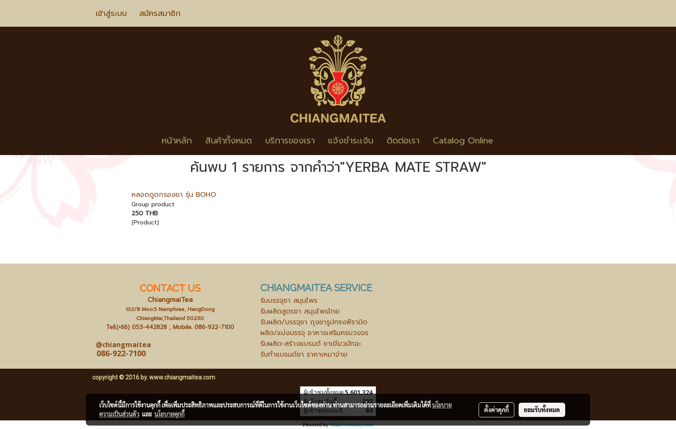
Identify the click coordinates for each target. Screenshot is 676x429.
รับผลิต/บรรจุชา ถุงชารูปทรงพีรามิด (313, 322)
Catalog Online (463, 140)
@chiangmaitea (123, 344)
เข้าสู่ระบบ (111, 13)
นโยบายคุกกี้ (169, 414)
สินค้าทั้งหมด (228, 140)
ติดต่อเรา (403, 140)
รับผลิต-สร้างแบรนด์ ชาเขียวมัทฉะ (310, 344)
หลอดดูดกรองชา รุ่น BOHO (173, 195)
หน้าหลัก (177, 140)
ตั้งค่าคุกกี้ (496, 409)
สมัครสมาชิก (160, 13)
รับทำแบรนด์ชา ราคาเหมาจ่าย (303, 354)
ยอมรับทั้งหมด (542, 409)
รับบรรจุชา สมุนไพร (288, 300)
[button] (512, 140)
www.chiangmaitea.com (182, 377)
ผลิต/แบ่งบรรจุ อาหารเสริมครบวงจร (314, 333)
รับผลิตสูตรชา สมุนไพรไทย (300, 311)
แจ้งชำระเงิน (350, 140)
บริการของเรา (290, 140)
